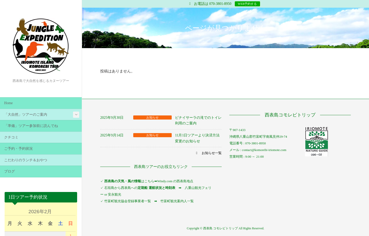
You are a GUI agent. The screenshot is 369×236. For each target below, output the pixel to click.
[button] (208, 153)
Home (8, 103)
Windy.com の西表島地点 (175, 181)
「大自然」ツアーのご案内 (25, 114)
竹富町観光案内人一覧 (177, 201)
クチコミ (11, 137)
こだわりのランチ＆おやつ (25, 160)
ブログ (9, 171)
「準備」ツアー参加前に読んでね (31, 126)
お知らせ (152, 117)
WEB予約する (247, 4)
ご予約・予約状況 (18, 149)
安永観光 (114, 194)
